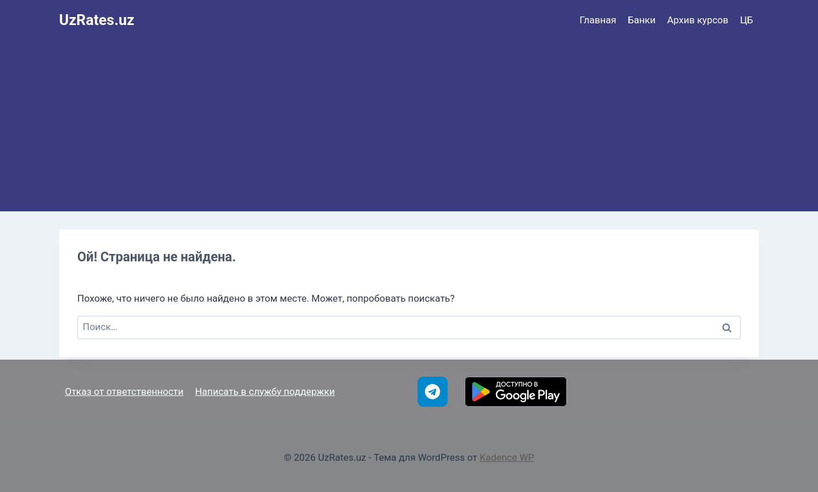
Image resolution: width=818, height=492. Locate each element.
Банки (642, 20)
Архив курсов (697, 20)
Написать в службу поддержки (265, 391)
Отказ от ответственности (124, 391)
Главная (597, 20)
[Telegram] (433, 392)
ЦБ (746, 20)
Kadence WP (506, 457)
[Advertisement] (409, 126)
